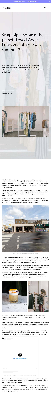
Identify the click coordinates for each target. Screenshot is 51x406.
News (12, 91)
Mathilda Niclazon (6, 91)
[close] (49, 2)
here (8, 387)
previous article (35, 192)
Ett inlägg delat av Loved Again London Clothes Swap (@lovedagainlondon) (20, 375)
